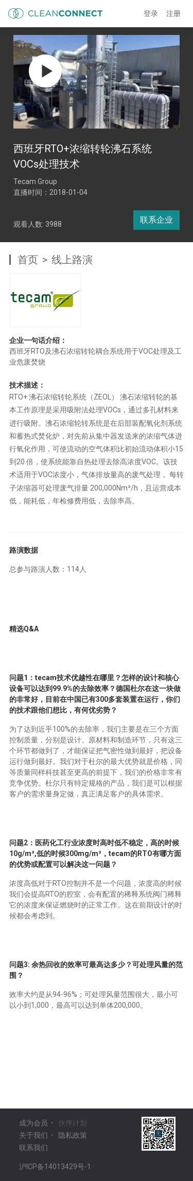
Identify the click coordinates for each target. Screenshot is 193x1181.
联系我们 (33, 1147)
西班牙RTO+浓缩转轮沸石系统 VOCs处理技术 (82, 156)
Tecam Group (35, 181)
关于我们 (33, 1135)
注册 (173, 13)
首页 (27, 260)
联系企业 (156, 220)
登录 (151, 13)
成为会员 (33, 1123)
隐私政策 (72, 1135)
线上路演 (72, 260)
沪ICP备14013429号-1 (55, 1166)
